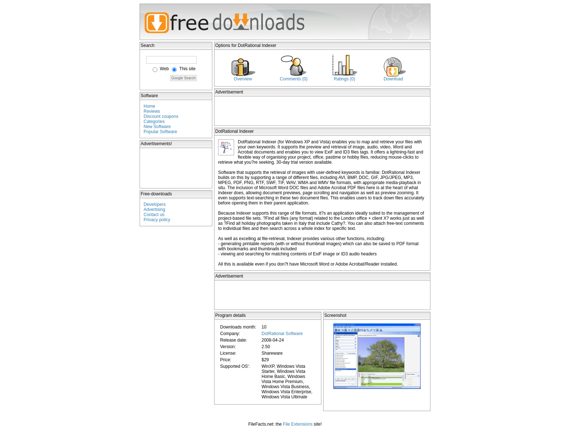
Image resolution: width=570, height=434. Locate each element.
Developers (155, 204)
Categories (154, 121)
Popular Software (160, 131)
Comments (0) (294, 78)
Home (149, 106)
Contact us (154, 214)
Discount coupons (161, 116)
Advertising (154, 209)
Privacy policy (157, 219)
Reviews (152, 111)
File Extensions (297, 424)
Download (393, 78)
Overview (243, 78)
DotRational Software (281, 333)
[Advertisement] (176, 168)
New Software (157, 126)
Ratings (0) (344, 78)
